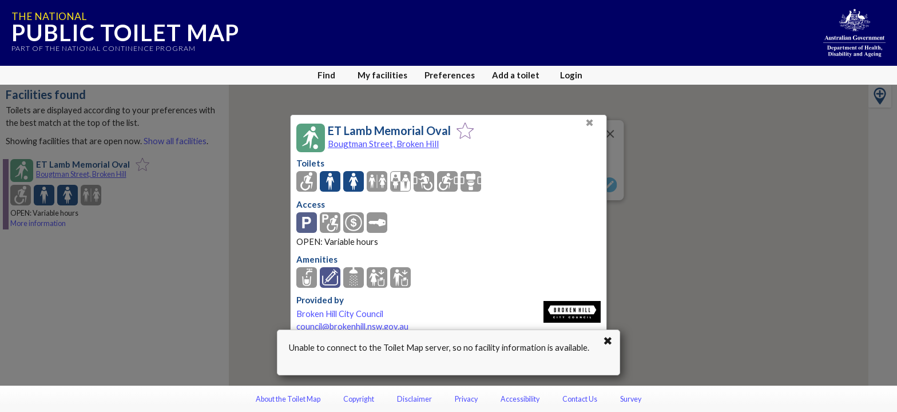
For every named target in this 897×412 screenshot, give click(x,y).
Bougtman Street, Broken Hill (383, 143)
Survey (630, 399)
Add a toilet (515, 75)
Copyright (358, 399)
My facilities (382, 75)
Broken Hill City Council (339, 314)
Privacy (466, 399)
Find (326, 75)
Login (571, 75)
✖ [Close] (589, 123)
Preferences (449, 75)
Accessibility (520, 399)
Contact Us (579, 399)
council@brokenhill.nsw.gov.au (352, 326)
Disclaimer (414, 399)
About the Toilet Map (288, 399)
